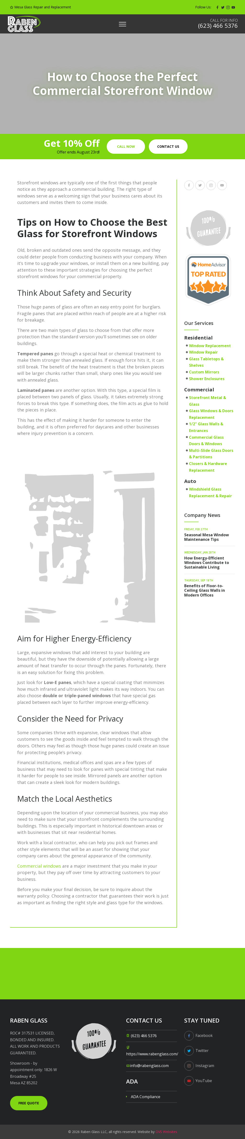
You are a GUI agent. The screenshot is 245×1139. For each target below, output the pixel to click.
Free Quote (28, 1103)
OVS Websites (166, 1131)
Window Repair (203, 352)
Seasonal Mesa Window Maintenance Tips (206, 537)
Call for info (224, 20)
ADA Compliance (145, 1096)
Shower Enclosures (206, 378)
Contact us (168, 146)
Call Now (126, 146)
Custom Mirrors (204, 372)
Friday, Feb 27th (196, 529)
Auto (190, 481)
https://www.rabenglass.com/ (152, 1054)
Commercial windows (39, 866)
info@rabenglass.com (149, 1065)
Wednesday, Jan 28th (200, 552)
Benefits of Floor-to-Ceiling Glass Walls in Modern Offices (204, 590)
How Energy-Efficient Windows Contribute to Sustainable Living (206, 562)
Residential (198, 337)
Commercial (199, 389)
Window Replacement (210, 345)
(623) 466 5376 (144, 1035)
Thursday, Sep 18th (198, 580)
